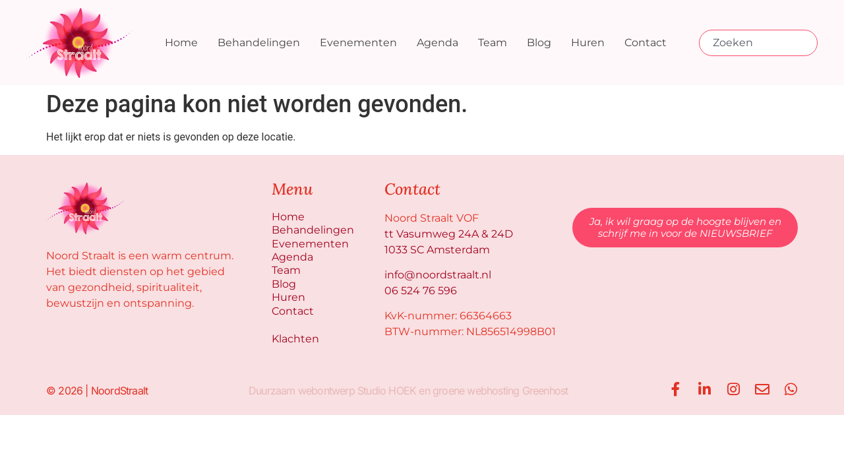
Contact (645, 42)
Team (492, 42)
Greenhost (545, 388)
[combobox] (758, 43)
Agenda (437, 42)
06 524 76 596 (420, 290)
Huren (588, 42)
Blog (539, 42)
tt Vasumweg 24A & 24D (448, 234)
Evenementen (358, 42)
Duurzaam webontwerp (301, 388)
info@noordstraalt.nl (437, 275)
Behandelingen (259, 42)
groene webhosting (475, 388)
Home (181, 42)
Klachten (295, 337)
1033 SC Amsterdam (437, 249)
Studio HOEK (386, 388)
